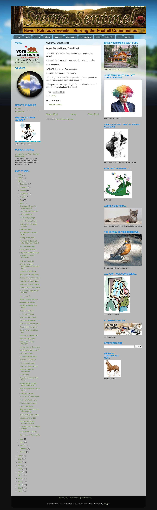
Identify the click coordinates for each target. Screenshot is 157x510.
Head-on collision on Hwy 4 (30, 350)
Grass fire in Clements (28, 360)
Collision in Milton (26, 229)
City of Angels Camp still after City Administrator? (29, 242)
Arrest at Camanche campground (27, 370)
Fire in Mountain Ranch (28, 432)
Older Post (93, 114)
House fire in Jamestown (29, 299)
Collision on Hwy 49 (27, 393)
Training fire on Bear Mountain (27, 343)
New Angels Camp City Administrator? (28, 207)
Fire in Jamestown (26, 214)
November (24, 187)
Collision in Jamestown (28, 317)
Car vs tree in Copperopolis (30, 397)
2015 (20, 481)
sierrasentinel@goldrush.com (81, 498)
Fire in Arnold (24, 375)
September (24, 194)
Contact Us (63, 498)
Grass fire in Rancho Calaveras (27, 257)
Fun (119, 37)
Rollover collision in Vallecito (30, 287)
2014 (20, 485)
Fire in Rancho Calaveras (29, 211)
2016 (20, 478)
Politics (37, 37)
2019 (20, 469)
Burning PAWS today (27, 238)
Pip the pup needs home (28, 403)
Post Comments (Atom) (64, 119)
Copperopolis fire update (29, 327)
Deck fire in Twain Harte (28, 400)
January (23, 452)
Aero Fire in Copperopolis (29, 335)
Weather (128, 37)
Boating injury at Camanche (30, 347)
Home (18, 37)
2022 (20, 459)
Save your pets (25, 296)
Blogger (106, 504)
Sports (98, 37)
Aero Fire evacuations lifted (30, 324)
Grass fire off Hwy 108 (28, 418)
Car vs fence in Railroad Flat (30, 435)
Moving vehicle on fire (28, 338)
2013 (20, 488)
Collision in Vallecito (27, 261)
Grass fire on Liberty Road (29, 253)
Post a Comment (55, 104)
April (22, 442)
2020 (20, 465)
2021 (20, 462)
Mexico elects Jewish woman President (27, 422)
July (21, 200)
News (27, 37)
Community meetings (27, 246)
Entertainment (85, 37)
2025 (20, 178)
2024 (20, 181)
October (23, 190)
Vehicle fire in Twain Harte (29, 281)
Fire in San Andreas (27, 314)
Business (58, 37)
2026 (20, 175)
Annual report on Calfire (28, 357)
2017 (20, 475)
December (24, 184)
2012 (20, 491)
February (23, 449)
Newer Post (52, 114)
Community (71, 37)
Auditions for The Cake (28, 271)
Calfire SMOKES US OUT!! (29, 415)
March (22, 445)
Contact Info (19, 112)
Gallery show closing (27, 302)
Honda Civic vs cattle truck (29, 275)
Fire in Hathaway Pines (28, 221)
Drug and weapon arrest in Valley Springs (29, 410)
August (23, 197)
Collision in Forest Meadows (30, 284)
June (22, 203)
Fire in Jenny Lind (26, 353)
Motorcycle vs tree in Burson (30, 278)
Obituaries (109, 37)
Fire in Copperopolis (27, 406)
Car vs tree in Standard (28, 249)
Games (18, 109)
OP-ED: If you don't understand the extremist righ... (30, 266)
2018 (20, 472)
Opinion (47, 37)
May (21, 439)
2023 (20, 456)
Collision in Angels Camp (29, 366)
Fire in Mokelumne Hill (28, 320)
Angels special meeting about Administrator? (28, 384)
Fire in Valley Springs (27, 218)
